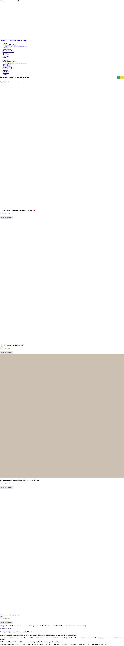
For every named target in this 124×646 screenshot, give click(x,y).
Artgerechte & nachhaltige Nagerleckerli (16, 46)
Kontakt (5, 57)
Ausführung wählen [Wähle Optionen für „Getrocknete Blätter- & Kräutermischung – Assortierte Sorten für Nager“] (6, 487)
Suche (1, 0)
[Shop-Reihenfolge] (9, 82)
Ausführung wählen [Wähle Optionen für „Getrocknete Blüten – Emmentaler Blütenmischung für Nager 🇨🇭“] (6, 217)
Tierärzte (5, 53)
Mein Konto (6, 56)
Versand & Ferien (7, 50)
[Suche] (18, 1)
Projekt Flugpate (7, 49)
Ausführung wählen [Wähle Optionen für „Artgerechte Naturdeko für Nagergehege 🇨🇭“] (6, 352)
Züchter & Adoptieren (8, 52)
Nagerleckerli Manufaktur (9, 45)
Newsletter (6, 54)
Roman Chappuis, (55, 625)
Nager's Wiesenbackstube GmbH (13, 40)
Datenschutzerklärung (80, 625)
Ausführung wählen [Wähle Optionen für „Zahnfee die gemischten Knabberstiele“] (6, 622)
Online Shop (6, 43)
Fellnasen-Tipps (7, 47)
